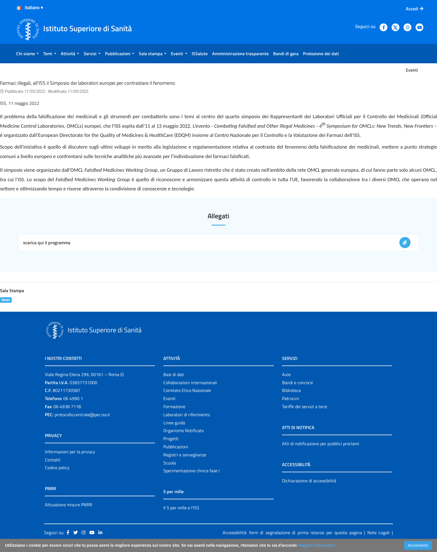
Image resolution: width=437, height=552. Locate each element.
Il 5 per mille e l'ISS (181, 507)
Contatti (52, 459)
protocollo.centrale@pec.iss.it (82, 414)
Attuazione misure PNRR (68, 504)
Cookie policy (57, 467)
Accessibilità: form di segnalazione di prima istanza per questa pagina (292, 532)
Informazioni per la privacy (70, 451)
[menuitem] (27, 53)
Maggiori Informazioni (316, 545)
